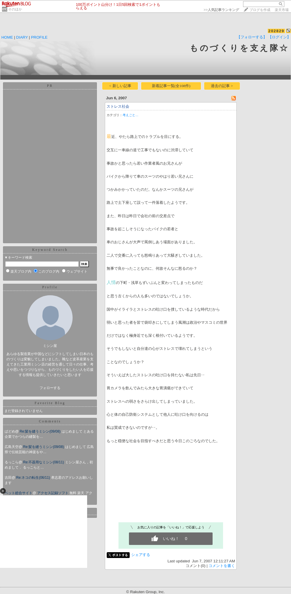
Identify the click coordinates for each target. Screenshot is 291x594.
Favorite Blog (50, 403)
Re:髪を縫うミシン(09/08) (41, 431)
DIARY (22, 37)
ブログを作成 (259, 10)
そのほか (15, 9)
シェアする (140, 554)
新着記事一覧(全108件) (171, 86)
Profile (50, 287)
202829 (276, 31)
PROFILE (39, 37)
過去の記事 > (222, 86)
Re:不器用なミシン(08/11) (44, 462)
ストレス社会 (118, 106)
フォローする (49, 388)
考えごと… (131, 115)
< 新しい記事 (120, 86)
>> (221, 10)
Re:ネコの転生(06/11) (33, 478)
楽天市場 (282, 10)
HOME (7, 37)
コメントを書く (222, 566)
